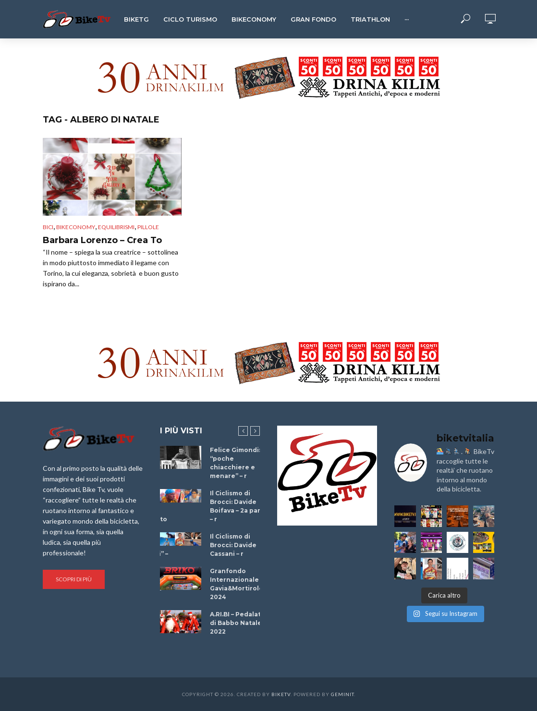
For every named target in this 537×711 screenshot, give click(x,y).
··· (406, 19)
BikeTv (281, 694)
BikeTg (136, 19)
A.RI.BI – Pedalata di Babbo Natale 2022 (237, 623)
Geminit (342, 694)
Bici (48, 227)
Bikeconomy (254, 19)
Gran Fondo (313, 19)
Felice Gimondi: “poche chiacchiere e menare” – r (235, 462)
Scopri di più (74, 579)
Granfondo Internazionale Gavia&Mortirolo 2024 (236, 584)
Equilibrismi (116, 227)
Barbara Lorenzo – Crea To (102, 240)
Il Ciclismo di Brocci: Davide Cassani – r (233, 545)
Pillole (148, 227)
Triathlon (370, 19)
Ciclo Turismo (190, 19)
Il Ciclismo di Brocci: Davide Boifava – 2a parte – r (239, 506)
